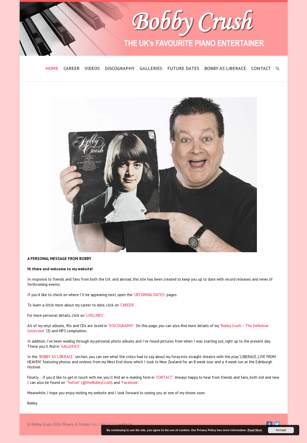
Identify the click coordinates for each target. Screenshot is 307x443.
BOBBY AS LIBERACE (225, 68)
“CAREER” (127, 305)
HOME (51, 68)
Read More (255, 430)
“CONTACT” (164, 377)
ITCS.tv (112, 424)
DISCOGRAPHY (120, 68)
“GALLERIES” (70, 346)
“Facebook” (129, 382)
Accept (281, 430)
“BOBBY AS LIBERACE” (56, 356)
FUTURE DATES (183, 68)
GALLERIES (151, 68)
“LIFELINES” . (95, 315)
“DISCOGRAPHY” (121, 325)
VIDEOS (92, 68)
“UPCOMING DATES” (149, 294)
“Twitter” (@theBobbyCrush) (89, 382)
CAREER (72, 68)
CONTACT (261, 68)
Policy (95, 424)
